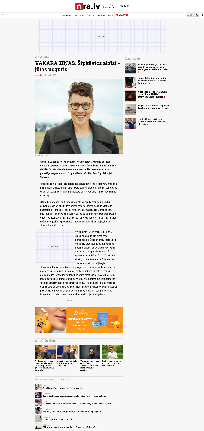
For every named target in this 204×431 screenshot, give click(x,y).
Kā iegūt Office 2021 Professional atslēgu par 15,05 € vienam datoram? (78, 403)
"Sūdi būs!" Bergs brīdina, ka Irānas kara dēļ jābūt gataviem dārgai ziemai (152, 94)
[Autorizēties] (201, 15)
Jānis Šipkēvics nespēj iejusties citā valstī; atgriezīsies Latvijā (74, 396)
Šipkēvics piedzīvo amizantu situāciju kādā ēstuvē (111, 363)
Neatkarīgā (66, 15)
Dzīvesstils (78, 15)
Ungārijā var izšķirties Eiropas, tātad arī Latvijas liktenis (151, 121)
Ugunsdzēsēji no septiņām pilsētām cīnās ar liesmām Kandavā (152, 80)
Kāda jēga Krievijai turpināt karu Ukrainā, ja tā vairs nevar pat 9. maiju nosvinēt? (153, 67)
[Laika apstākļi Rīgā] (124, 6)
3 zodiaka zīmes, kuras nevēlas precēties (63, 388)
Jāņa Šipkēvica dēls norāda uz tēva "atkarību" (67, 363)
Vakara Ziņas (44, 57)
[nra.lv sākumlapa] (87, 6)
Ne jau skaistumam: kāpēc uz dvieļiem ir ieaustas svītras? (153, 106)
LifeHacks (101, 15)
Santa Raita (39, 75)
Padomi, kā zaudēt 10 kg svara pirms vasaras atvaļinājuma (72, 411)
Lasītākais (133, 58)
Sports (110, 15)
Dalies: (69, 301)
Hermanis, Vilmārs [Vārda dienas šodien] (110, 7)
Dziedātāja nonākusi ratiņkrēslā (59, 419)
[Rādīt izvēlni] (2, 15)
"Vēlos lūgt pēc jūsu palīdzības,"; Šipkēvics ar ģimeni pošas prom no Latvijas (89, 365)
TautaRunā (90, 15)
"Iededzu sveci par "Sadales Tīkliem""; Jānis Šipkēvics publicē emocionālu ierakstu (44, 365)
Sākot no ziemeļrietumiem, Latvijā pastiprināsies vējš (69, 427)
